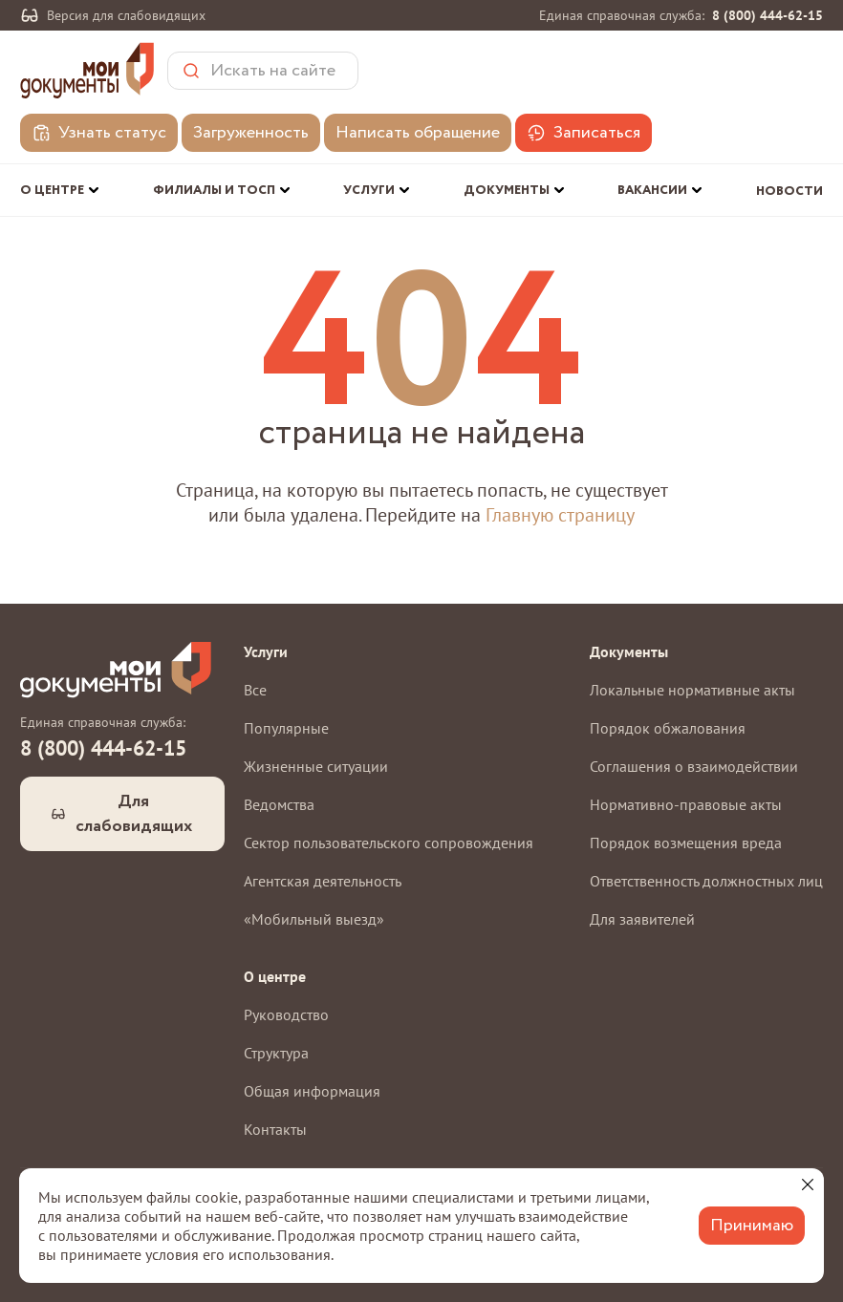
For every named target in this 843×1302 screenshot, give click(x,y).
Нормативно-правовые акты (686, 804)
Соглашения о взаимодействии (694, 766)
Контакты (275, 1129)
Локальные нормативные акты (692, 689)
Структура (276, 1052)
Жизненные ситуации (316, 766)
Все (255, 689)
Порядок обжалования (668, 727)
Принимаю (751, 1225)
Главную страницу (560, 514)
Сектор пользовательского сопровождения (388, 842)
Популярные (286, 727)
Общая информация (312, 1090)
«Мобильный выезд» (314, 918)
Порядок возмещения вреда (686, 842)
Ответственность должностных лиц (706, 880)
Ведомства (279, 804)
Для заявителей (642, 918)
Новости (789, 191)
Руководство (286, 1014)
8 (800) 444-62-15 (767, 15)
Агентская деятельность (322, 880)
